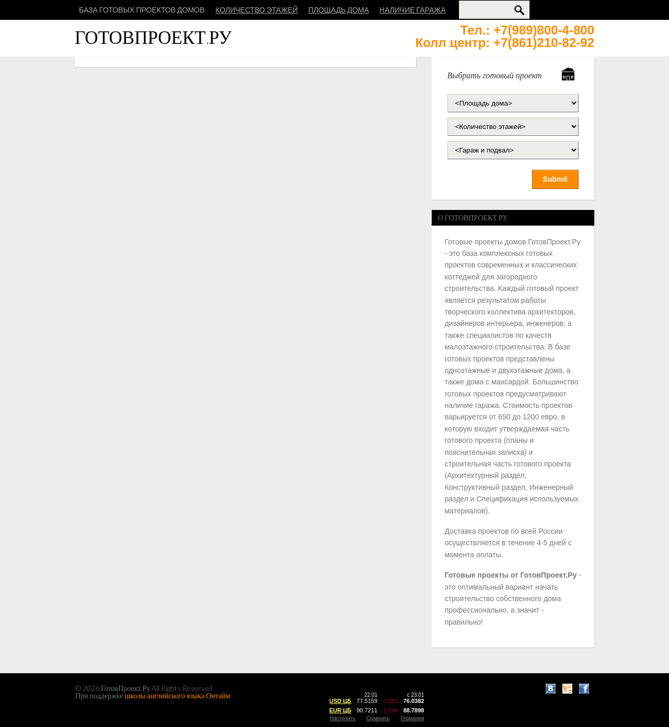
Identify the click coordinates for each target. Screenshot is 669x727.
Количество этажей (256, 9)
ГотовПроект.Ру (153, 37)
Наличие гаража (412, 9)
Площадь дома (338, 9)
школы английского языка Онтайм (177, 695)
